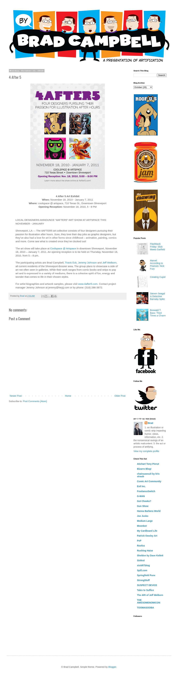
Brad (150, 423)
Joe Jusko (142, 516)
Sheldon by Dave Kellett (150, 555)
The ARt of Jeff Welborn (150, 595)
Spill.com (142, 570)
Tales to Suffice (145, 590)
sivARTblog (143, 565)
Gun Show (142, 506)
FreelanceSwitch (146, 491)
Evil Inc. (141, 486)
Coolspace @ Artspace (63, 248)
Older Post (120, 396)
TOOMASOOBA (145, 607)
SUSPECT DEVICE (147, 585)
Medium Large (145, 521)
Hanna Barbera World (149, 511)
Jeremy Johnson (87, 262)
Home (68, 396)
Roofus (141, 545)
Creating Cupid (157, 277)
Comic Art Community (149, 481)
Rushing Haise (145, 550)
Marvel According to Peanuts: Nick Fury (157, 264)
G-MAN (141, 496)
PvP (139, 540)
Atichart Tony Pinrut (148, 464)
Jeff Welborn (109, 262)
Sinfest (141, 560)
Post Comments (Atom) (35, 401)
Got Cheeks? (144, 501)
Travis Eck (71, 262)
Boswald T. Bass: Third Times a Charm (158, 313)
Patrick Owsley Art (147, 535)
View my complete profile (146, 451)
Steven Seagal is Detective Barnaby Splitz (157, 296)
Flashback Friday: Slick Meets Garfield (157, 247)
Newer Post (16, 396)
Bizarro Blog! (144, 469)
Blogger (112, 667)
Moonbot (142, 526)
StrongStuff (143, 580)
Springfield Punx (146, 575)
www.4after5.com (88, 283)
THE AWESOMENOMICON (148, 601)
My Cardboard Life (147, 530)
